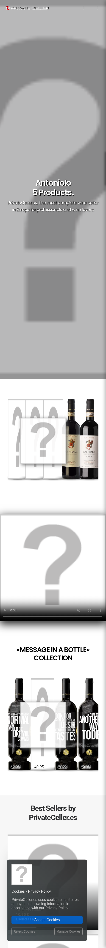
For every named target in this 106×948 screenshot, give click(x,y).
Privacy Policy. (57, 908)
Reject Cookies (24, 931)
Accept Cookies (47, 920)
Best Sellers (53, 847)
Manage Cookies (68, 931)
